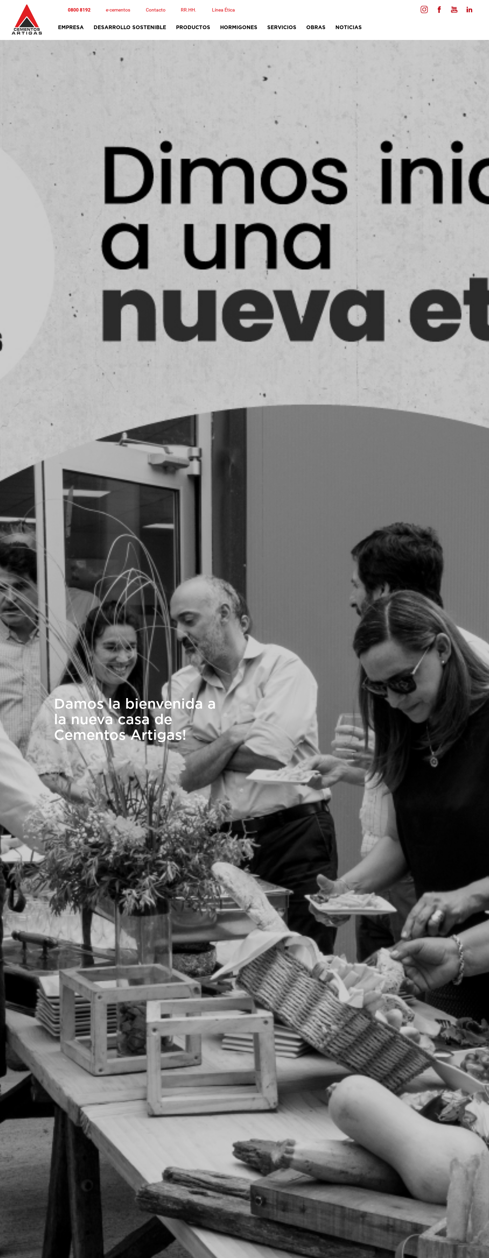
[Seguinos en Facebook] (424, 9)
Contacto (156, 10)
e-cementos (118, 10)
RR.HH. (189, 10)
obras (315, 27)
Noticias (348, 27)
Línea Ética (224, 10)
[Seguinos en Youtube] (454, 9)
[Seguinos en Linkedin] (469, 9)
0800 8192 (79, 10)
